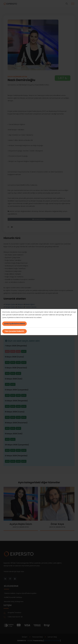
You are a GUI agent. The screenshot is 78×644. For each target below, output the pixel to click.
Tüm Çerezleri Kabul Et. (14, 331)
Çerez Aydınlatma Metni (14, 323)
